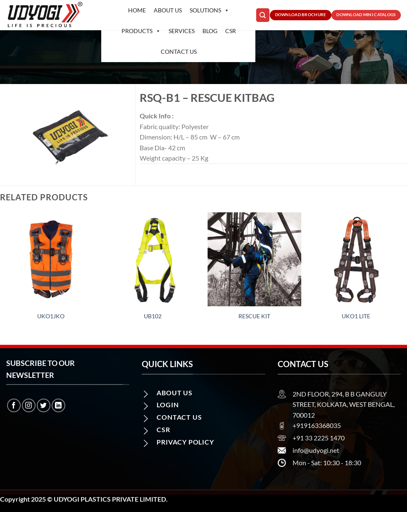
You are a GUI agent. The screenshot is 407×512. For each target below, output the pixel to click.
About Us (168, 10)
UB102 (153, 316)
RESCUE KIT (254, 316)
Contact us (179, 51)
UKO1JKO (50, 316)
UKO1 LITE (356, 316)
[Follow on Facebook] (14, 405)
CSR (230, 30)
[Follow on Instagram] (29, 405)
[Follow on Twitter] (43, 405)
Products (141, 31)
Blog (209, 30)
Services (182, 30)
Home (137, 10)
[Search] (262, 15)
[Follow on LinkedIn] (58, 405)
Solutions (209, 10)
